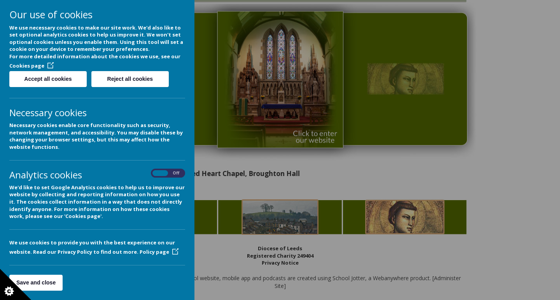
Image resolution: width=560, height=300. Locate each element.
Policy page (159, 251)
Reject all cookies (130, 79)
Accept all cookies (48, 79)
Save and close (36, 282)
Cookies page (31, 65)
